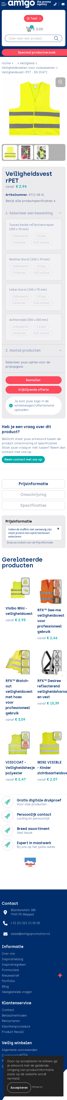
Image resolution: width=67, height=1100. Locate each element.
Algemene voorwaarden (19, 1050)
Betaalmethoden (14, 1015)
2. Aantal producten (23, 350)
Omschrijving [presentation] (33, 494)
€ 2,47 (16, 779)
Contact (8, 1010)
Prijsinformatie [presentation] (33, 483)
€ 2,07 (47, 779)
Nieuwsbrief (10, 975)
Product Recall (13, 1032)
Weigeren (37, 1087)
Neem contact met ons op (23, 459)
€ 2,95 (16, 620)
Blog (5, 986)
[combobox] (28, 38)
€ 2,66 (47, 638)
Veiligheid (27, 63)
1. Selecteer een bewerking (29, 213)
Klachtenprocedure (16, 1026)
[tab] (33, 483)
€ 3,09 (15, 719)
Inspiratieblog (12, 959)
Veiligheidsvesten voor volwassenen (28, 67)
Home (6, 63)
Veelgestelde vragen (17, 992)
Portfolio (8, 981)
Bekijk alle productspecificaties (30, 201)
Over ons (8, 953)
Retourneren (11, 1021)
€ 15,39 (48, 703)
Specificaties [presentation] (33, 505)
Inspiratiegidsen (14, 964)
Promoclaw (10, 970)
